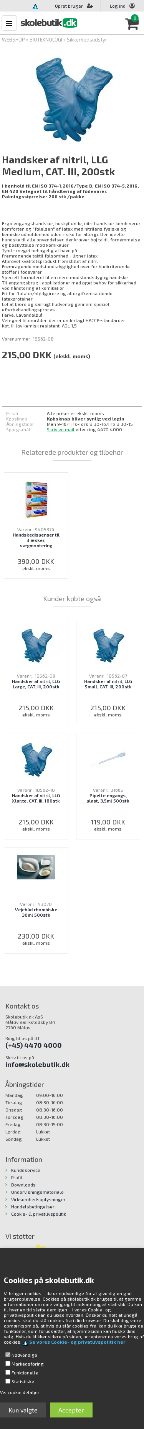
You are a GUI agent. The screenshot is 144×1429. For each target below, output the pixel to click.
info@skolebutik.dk (37, 1064)
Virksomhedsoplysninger (38, 1199)
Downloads (23, 1184)
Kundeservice (25, 1170)
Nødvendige (24, 1355)
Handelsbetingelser (33, 1206)
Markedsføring (28, 1363)
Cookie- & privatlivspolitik (38, 1213)
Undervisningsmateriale (37, 1192)
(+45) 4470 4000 (33, 1045)
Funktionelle (25, 1372)
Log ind (118, 5)
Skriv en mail (60, 429)
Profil (16, 1177)
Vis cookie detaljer (20, 1392)
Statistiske (23, 1381)
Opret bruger (74, 5)
